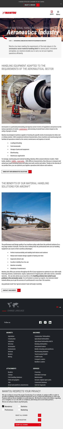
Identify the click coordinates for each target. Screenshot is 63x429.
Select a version (32, 5)
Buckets (10, 372)
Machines (36, 333)
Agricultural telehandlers (42, 339)
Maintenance (38, 377)
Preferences (9, 410)
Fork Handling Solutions (15, 377)
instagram (44, 322)
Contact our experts (11, 290)
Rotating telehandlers (41, 344)
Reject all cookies (28, 415)
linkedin (49, 322)
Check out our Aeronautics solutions (17, 171)
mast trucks (20, 161)
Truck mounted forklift (41, 354)
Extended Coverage (40, 375)
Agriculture (11, 336)
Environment (11, 349)
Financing (37, 372)
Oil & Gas (10, 344)
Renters (10, 354)
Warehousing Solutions (41, 351)
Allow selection (28, 419)
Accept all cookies (28, 424)
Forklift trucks (39, 357)
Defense (10, 351)
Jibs (9, 382)
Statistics (24, 407)
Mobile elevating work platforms (44, 349)
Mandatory (8, 407)
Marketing (24, 410)
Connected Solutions (41, 382)
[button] (58, 13)
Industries (11, 341)
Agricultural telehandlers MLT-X (44, 341)
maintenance (23, 129)
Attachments (11, 369)
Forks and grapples (13, 380)
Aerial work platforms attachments (18, 385)
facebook (39, 322)
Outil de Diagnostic (40, 385)
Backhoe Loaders (40, 362)
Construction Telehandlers (42, 336)
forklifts (14, 161)
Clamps (10, 375)
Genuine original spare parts (43, 380)
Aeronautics (11, 346)
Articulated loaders (40, 346)
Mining (10, 357)
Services (36, 369)
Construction (11, 339)
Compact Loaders (40, 359)
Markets (9, 333)
